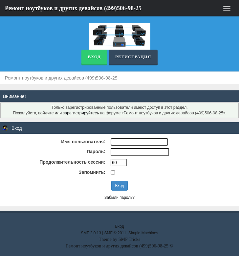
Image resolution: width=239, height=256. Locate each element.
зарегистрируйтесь (81, 113)
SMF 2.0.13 (91, 233)
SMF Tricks (130, 239)
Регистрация (133, 56)
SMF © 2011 (115, 233)
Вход (94, 56)
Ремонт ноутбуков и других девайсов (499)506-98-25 (73, 8)
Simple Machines (143, 233)
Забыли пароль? (119, 197)
